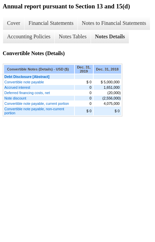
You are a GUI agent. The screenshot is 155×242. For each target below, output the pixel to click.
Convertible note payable (24, 82)
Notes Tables (73, 36)
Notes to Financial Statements (114, 23)
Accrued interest (17, 87)
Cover (13, 23)
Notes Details (110, 36)
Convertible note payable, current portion (36, 104)
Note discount (15, 98)
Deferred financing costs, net (27, 93)
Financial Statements (51, 23)
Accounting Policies (28, 36)
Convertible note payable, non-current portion (34, 111)
